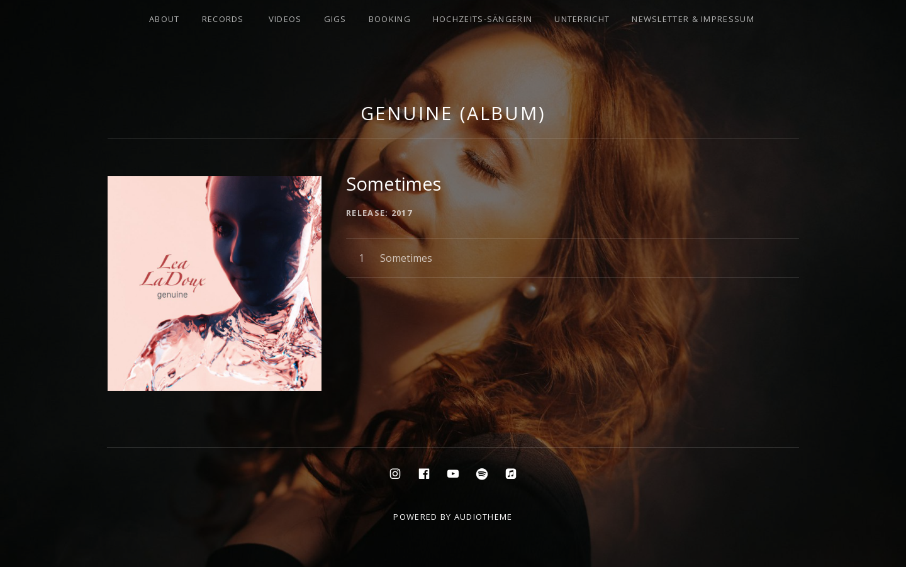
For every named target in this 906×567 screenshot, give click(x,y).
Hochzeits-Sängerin (482, 19)
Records (223, 19)
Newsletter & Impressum (693, 19)
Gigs (335, 19)
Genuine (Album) (454, 113)
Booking (390, 19)
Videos (285, 19)
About (164, 19)
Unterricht (582, 19)
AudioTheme (483, 516)
